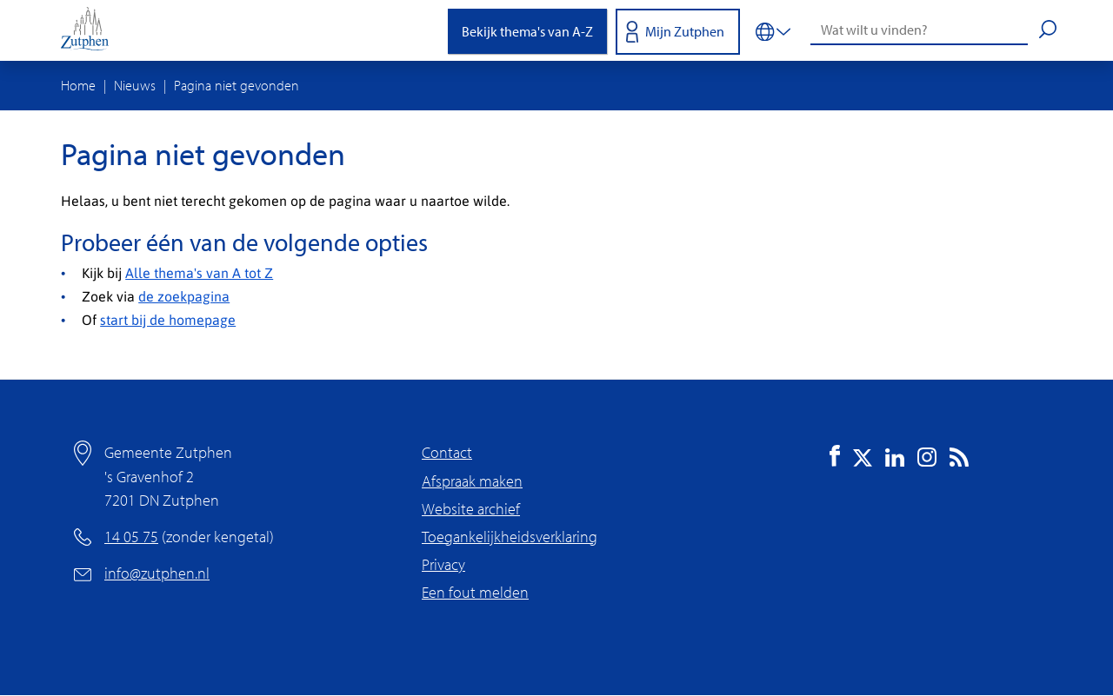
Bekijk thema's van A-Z (527, 31)
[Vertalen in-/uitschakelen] (773, 30)
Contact (447, 452)
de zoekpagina (184, 296)
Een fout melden (475, 592)
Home (78, 85)
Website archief (471, 509)
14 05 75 (131, 537)
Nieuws (135, 85)
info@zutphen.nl (157, 573)
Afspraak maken (472, 481)
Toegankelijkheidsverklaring (509, 537)
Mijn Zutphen (684, 31)
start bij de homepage (168, 319)
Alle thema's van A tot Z (199, 272)
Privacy (443, 564)
